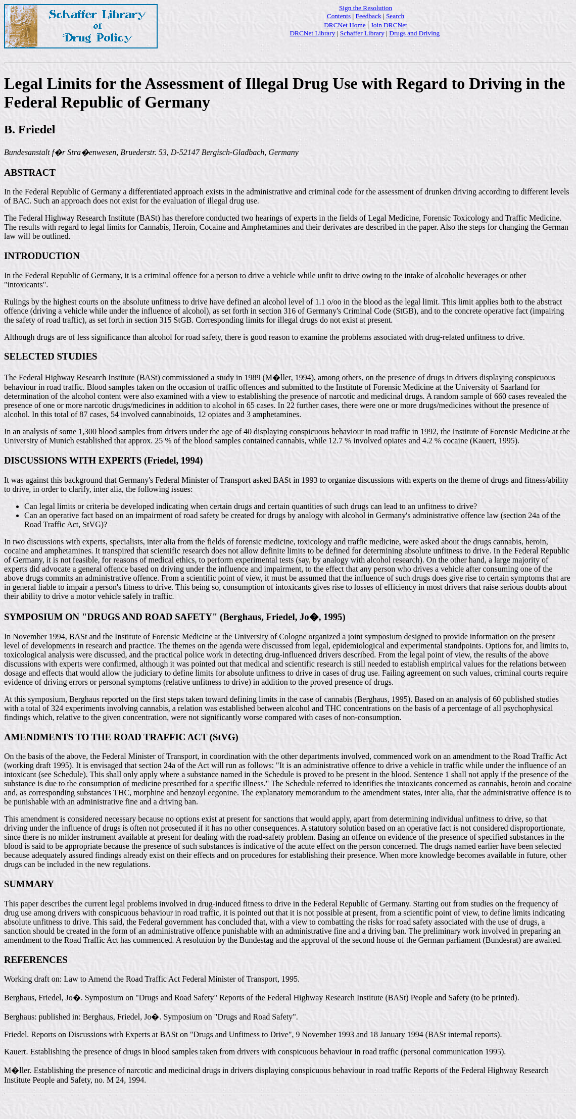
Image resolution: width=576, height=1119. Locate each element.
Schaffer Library (362, 33)
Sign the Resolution (365, 8)
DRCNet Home (345, 25)
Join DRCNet (389, 25)
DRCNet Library (312, 33)
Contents (339, 16)
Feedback (368, 16)
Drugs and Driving (414, 33)
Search (395, 16)
